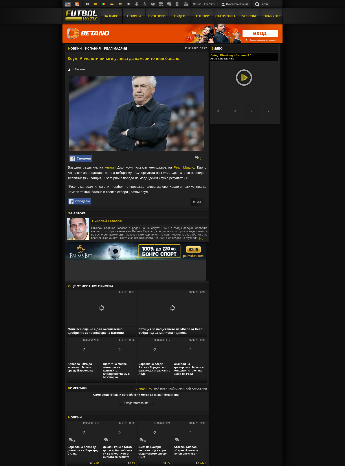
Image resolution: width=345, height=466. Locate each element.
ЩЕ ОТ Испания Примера (90, 286)
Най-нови (160, 388)
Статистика (225, 16)
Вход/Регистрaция (136, 403)
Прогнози (156, 16)
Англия (110, 167)
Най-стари (176, 388)
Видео (179, 16)
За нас (197, 4)
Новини (134, 16)
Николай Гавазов (107, 221)
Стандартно (144, 388)
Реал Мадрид (184, 167)
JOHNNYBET (271, 16)
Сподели (80, 158)
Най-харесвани (196, 388)
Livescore (248, 16)
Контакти (209, 4)
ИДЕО (216, 48)
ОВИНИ (75, 417)
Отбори (202, 16)
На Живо (111, 16)
